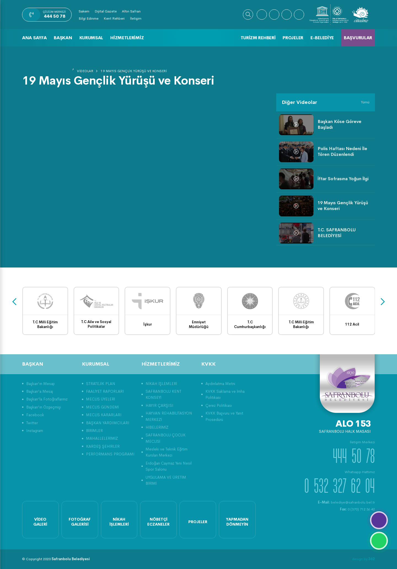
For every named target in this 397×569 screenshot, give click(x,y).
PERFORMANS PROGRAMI (110, 454)
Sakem (84, 11)
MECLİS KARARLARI (104, 414)
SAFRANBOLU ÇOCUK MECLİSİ (166, 438)
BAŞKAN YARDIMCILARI (107, 422)
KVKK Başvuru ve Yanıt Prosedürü (224, 416)
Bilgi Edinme (88, 18)
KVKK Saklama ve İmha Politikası (225, 394)
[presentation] (14, 302)
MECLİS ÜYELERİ (100, 399)
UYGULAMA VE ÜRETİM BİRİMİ (166, 480)
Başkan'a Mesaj (39, 391)
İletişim (135, 18)
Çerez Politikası (218, 405)
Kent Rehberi (114, 18)
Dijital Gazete (106, 11)
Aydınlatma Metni (220, 383)
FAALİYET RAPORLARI (105, 391)
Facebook (35, 414)
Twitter (32, 422)
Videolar (85, 71)
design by (363, 559)
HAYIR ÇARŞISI (159, 405)
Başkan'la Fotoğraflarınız (47, 399)
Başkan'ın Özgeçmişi (43, 407)
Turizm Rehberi (258, 38)
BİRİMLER (94, 430)
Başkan (63, 38)
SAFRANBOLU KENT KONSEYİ (163, 394)
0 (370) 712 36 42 (357, 509)
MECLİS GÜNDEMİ (102, 407)
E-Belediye (322, 38)
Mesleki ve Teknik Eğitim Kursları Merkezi (166, 452)
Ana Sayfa (34, 38)
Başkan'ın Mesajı (40, 383)
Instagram (34, 430)
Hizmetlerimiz (127, 38)
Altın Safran (131, 11)
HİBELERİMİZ (157, 427)
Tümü (365, 102)
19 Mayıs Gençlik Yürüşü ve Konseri (134, 71)
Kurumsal (91, 38)
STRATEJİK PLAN (100, 383)
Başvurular (358, 38)
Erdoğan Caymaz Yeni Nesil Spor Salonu (169, 466)
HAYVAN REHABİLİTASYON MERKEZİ (169, 416)
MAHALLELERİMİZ (102, 438)
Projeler (293, 38)
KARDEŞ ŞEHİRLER (103, 446)
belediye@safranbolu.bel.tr (346, 502)
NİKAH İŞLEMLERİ (161, 383)
